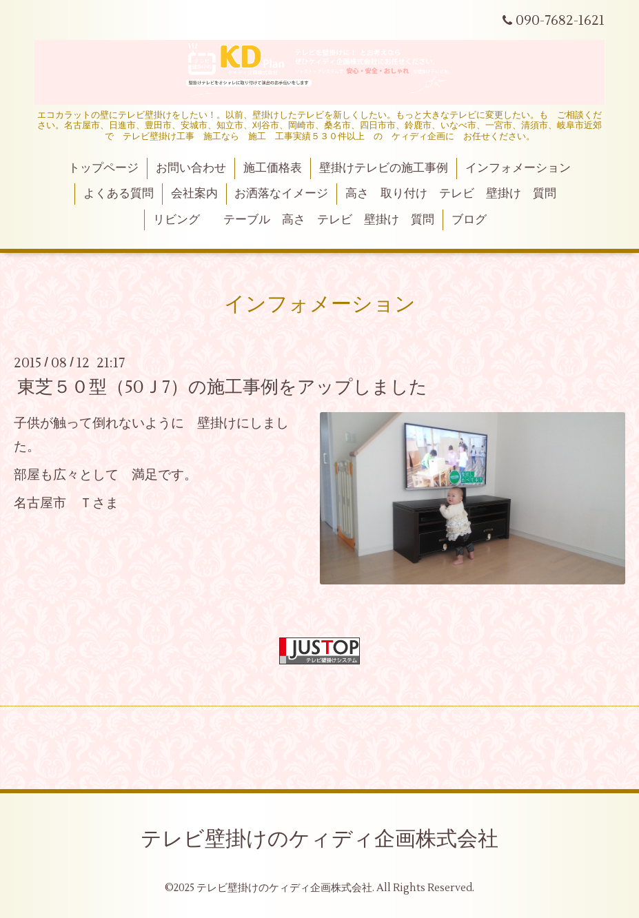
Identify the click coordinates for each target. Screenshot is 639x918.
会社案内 (194, 193)
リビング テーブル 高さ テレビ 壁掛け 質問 (293, 219)
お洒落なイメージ (281, 193)
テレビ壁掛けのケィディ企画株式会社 (319, 839)
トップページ (103, 168)
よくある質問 (118, 193)
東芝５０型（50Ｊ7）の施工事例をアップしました (222, 387)
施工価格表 (272, 168)
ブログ (469, 219)
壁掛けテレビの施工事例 (383, 168)
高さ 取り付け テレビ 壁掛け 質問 (450, 193)
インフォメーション (518, 168)
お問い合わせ (191, 168)
